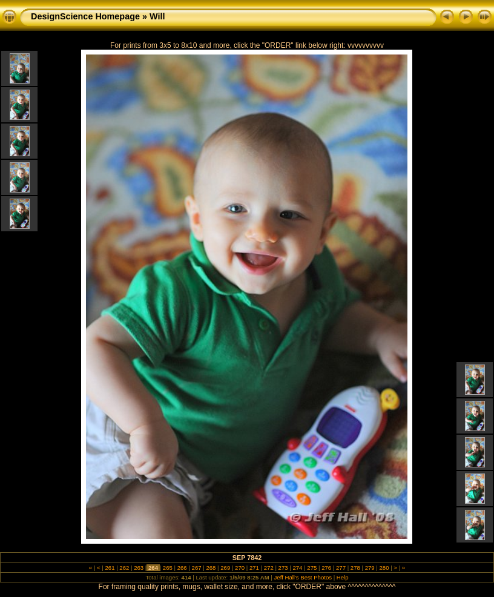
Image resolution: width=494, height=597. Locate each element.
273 (283, 567)
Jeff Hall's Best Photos (303, 577)
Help (343, 577)
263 (139, 567)
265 (167, 567)
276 (326, 567)
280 (384, 567)
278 (355, 567)
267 (196, 567)
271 (254, 567)
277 (340, 567)
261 (110, 567)
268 (211, 567)
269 (225, 567)
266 (182, 567)
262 (124, 567)
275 (312, 567)
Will (157, 16)
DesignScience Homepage (85, 16)
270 (239, 567)
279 (369, 567)
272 (268, 567)
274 (297, 567)
